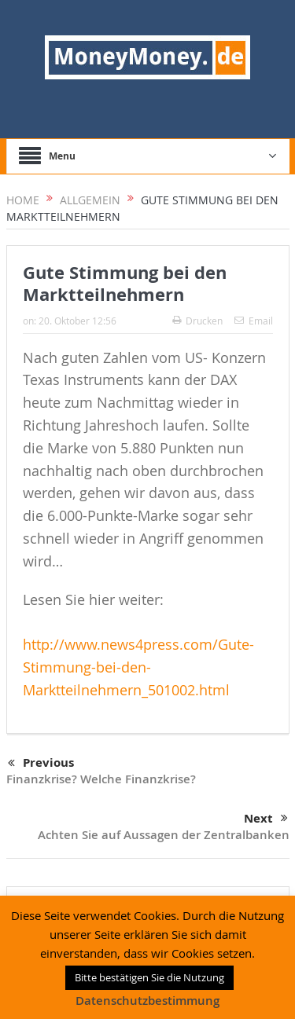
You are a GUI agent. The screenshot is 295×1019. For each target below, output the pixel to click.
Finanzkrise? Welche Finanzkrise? (101, 779)
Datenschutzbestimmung (147, 1000)
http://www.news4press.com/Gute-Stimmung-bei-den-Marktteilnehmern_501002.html (138, 667)
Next (266, 818)
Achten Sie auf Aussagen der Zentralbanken (163, 835)
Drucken (197, 320)
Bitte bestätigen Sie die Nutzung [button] (149, 977)
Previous (41, 763)
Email (253, 320)
